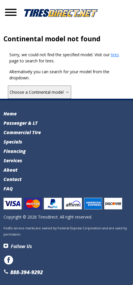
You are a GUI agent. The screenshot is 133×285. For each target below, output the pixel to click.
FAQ (8, 188)
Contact (13, 179)
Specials (13, 142)
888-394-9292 (23, 272)
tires (115, 54)
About (11, 170)
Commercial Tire (22, 132)
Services (13, 160)
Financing (15, 151)
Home (10, 113)
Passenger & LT (21, 123)
